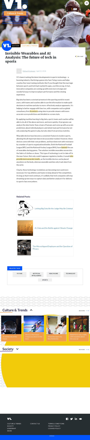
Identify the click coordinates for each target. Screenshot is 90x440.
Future (19, 273)
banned (64, 147)
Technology (70, 273)
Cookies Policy (54, 428)
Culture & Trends (14, 424)
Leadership (11, 428)
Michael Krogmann (29, 71)
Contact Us (35, 424)
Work (9, 431)
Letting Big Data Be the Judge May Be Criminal (54, 208)
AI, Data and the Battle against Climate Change (54, 228)
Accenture (34, 111)
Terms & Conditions (56, 424)
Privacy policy (54, 426)
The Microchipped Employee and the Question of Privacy (53, 247)
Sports (45, 280)
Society (10, 426)
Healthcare (53, 273)
